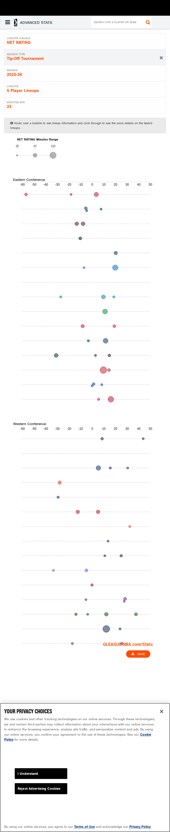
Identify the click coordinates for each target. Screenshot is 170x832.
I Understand (28, 774)
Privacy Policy (140, 827)
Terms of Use (84, 827)
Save (138, 654)
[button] (29, 22)
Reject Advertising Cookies (39, 789)
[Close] (161, 712)
